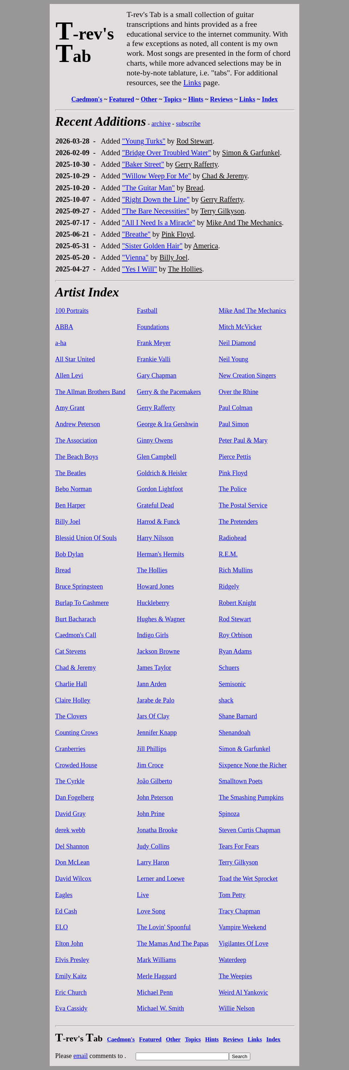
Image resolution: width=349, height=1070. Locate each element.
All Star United (75, 359)
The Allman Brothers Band (90, 391)
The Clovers (71, 716)
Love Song (151, 911)
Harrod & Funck (158, 521)
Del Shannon (72, 846)
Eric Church (71, 992)
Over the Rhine (238, 391)
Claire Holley (72, 700)
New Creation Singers (247, 375)
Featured (121, 99)
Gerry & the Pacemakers (169, 391)
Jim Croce (150, 765)
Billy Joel (173, 257)
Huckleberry (153, 602)
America (205, 246)
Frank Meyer (154, 343)
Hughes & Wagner (161, 619)
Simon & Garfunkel (251, 153)
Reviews (221, 99)
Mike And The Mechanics (244, 223)
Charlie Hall (71, 684)
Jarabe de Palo (155, 700)
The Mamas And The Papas (173, 943)
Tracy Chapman (239, 911)
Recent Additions (100, 121)
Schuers (229, 667)
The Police (233, 489)
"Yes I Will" (139, 269)
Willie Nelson (237, 1008)
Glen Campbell (156, 456)
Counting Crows (76, 732)
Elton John (69, 943)
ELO (61, 927)
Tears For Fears (239, 846)
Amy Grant (70, 407)
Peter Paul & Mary (243, 440)
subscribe (188, 123)
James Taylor (154, 667)
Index (270, 99)
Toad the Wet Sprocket (248, 878)
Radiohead (233, 538)
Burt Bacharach (75, 619)
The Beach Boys (76, 456)
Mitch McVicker (240, 327)
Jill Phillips (151, 748)
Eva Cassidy (71, 1008)
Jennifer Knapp (157, 732)
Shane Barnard (238, 716)
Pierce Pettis (235, 456)
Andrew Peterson (77, 424)
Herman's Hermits (160, 554)
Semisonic (232, 684)
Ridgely (229, 586)
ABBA (64, 327)
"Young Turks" (143, 141)
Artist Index (87, 292)
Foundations (153, 327)
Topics (172, 99)
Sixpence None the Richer (253, 765)
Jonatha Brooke (157, 830)
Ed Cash (66, 911)
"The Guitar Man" (148, 188)
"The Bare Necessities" (155, 211)
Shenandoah (235, 732)
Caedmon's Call (75, 635)
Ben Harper (70, 505)
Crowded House (76, 765)
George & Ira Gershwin (167, 424)
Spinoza (229, 813)
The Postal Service (243, 505)
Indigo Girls (152, 635)
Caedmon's (86, 99)
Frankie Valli (154, 359)
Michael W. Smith (160, 1008)
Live (143, 895)
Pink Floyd (177, 234)
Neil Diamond (237, 343)
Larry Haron (153, 862)
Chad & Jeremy (224, 176)
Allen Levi (69, 375)
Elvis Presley (72, 959)
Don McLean (72, 862)
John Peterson (155, 797)
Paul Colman (235, 407)
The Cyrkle (70, 781)
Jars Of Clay (153, 716)
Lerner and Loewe (160, 878)
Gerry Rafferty (196, 164)
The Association (76, 440)
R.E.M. (228, 554)
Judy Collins (153, 846)
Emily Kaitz (71, 976)
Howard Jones (155, 586)
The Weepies (235, 976)
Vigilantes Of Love (243, 943)
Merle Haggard (156, 976)
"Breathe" (136, 234)
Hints (196, 99)
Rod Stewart (194, 141)
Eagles (64, 895)
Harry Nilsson (155, 538)
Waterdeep (232, 959)
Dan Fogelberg (74, 797)
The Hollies (185, 269)
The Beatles (70, 473)
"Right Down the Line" (155, 199)
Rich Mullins (236, 570)
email (80, 1055)
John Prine (150, 813)
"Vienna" (135, 257)
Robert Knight (237, 602)
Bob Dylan (69, 554)
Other (149, 99)
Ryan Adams (235, 651)
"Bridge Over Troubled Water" (166, 153)
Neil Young (234, 359)
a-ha (60, 343)
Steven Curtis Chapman (249, 830)
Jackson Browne (158, 651)
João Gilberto (154, 781)
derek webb (70, 830)
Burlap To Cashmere (82, 602)
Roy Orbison (235, 635)
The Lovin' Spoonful (163, 927)
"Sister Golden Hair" (152, 246)
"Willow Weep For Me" (156, 176)
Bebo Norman (73, 489)
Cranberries (70, 748)
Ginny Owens (155, 440)
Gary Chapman (156, 375)
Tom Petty (232, 895)
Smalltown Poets (241, 781)
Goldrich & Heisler (162, 473)
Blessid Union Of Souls (86, 538)
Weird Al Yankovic (243, 992)
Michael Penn (155, 992)
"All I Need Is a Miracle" (158, 223)
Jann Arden (151, 684)
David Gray (70, 813)
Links (192, 82)
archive (161, 123)
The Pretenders (238, 521)
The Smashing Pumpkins (251, 797)
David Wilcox (73, 878)
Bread (194, 188)
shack (226, 700)
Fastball (147, 310)
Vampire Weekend (242, 927)
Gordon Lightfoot (160, 489)
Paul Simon (234, 424)
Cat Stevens (70, 651)
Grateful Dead (155, 505)
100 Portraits (72, 310)
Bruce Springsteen (79, 586)
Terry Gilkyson (222, 211)
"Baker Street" (143, 164)
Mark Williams (156, 959)
